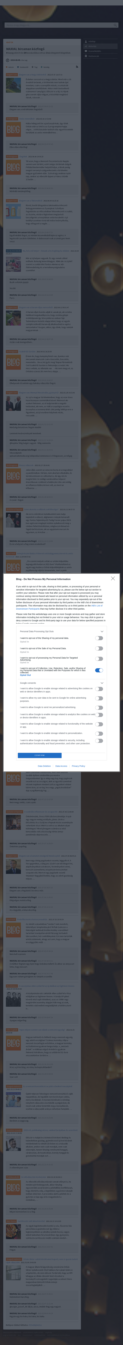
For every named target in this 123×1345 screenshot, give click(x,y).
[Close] (114, 579)
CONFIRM (39, 755)
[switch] (99, 638)
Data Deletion (44, 766)
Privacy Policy (78, 766)
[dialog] (61, 672)
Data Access (61, 766)
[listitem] (61, 631)
